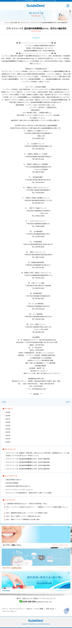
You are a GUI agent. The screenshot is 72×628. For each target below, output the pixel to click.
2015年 (8, 425)
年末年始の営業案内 (12, 483)
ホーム (6, 22)
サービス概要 (39, 609)
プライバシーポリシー (9, 611)
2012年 (8, 435)
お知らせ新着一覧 (14, 22)
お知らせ (29, 609)
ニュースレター (10, 500)
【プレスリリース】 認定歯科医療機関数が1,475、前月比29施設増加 (28, 465)
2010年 (8, 442)
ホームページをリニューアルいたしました (19, 489)
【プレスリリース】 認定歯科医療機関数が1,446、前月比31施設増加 (28, 469)
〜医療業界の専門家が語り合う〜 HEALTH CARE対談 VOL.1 (26, 504)
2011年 (8, 439)
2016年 (8, 422)
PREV (3, 402)
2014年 (8, 429)
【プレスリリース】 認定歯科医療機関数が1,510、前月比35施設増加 (28, 462)
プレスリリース (25, 22)
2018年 (8, 416)
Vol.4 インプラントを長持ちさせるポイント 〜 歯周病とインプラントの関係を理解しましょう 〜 (37, 508)
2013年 (8, 432)
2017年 (8, 419)
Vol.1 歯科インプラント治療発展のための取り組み (23, 519)
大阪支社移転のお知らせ (13, 479)
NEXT (68, 402)
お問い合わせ (50, 609)
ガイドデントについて (16, 609)
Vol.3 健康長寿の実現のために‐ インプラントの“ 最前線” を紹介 (27, 513)
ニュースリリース (11, 476)
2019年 (8, 412)
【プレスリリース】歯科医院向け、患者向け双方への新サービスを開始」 (29, 493)
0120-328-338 (27, 602)
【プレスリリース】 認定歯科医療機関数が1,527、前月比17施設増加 (28, 459)
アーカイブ (8, 408)
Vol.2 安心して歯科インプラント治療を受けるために (23, 516)
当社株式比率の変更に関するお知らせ (18, 486)
